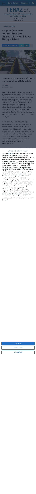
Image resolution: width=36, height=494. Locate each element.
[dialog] (18, 321)
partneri (10, 153)
